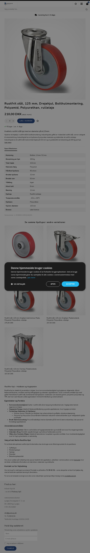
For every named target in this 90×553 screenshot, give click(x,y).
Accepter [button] (70, 284)
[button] (18, 284)
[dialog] (45, 276)
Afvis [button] (53, 284)
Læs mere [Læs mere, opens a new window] (31, 277)
